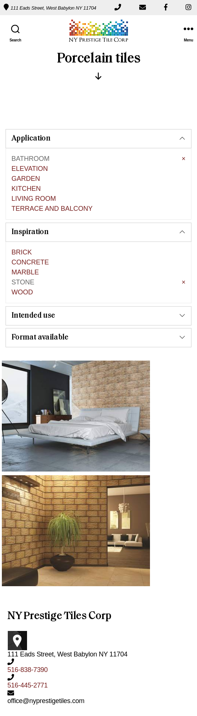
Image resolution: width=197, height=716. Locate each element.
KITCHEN (26, 132)
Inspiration (30, 176)
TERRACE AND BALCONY (52, 152)
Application (30, 82)
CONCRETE (30, 206)
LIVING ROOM (33, 142)
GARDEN (25, 122)
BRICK (21, 196)
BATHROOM (30, 102)
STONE (22, 226)
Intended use (33, 259)
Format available (40, 281)
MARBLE (25, 216)
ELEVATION (29, 112)
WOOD (22, 236)
